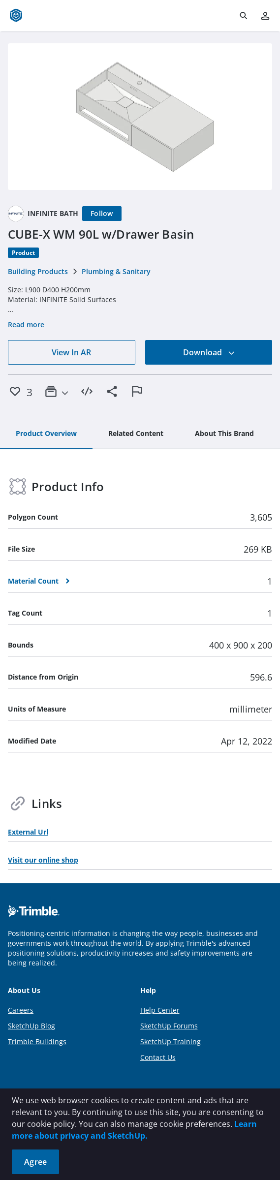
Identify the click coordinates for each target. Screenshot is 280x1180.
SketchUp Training (170, 1041)
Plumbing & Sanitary (116, 271)
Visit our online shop (43, 860)
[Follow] (102, 213)
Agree (35, 1161)
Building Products (38, 271)
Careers (20, 1010)
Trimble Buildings (37, 1041)
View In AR (71, 352)
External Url (28, 832)
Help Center (160, 1010)
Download (209, 352)
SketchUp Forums (169, 1025)
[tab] (46, 434)
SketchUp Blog (31, 1025)
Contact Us (158, 1057)
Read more (26, 324)
